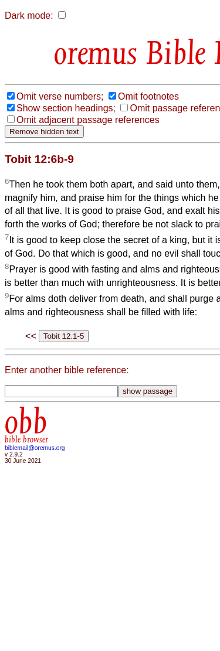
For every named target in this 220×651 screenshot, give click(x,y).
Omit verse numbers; (59, 96)
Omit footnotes (148, 96)
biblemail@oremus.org (35, 448)
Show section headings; (66, 108)
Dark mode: (29, 16)
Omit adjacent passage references (88, 120)
